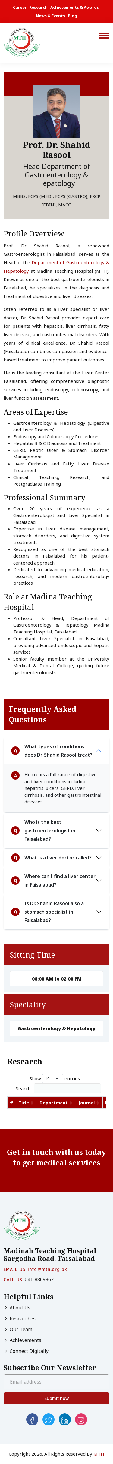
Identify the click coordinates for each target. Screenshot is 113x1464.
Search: (58, 1088)
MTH (98, 1454)
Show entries (55, 1078)
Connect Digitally (26, 1351)
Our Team (18, 1329)
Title (23, 1103)
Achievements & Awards (74, 7)
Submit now (56, 1398)
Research (38, 7)
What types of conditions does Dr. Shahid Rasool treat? (52, 750)
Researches (20, 1318)
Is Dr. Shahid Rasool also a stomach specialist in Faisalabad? (47, 912)
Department (53, 1103)
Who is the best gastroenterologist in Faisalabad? (43, 830)
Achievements (22, 1340)
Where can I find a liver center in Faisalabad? (53, 880)
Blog (72, 15)
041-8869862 (39, 1279)
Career (20, 7)
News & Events (50, 15)
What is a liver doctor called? (51, 857)
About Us (17, 1307)
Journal (86, 1103)
